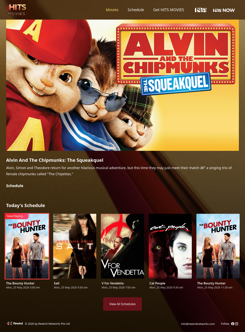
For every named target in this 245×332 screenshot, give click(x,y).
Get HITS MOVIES (168, 9)
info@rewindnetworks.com (198, 324)
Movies (112, 9)
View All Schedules (122, 304)
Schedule (136, 9)
